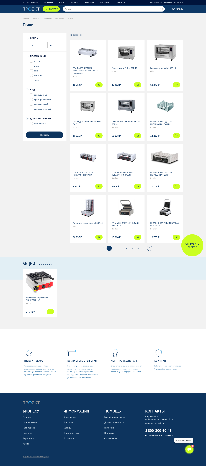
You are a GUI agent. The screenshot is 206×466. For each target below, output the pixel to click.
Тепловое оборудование (54, 18)
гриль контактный (42, 109)
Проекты (74, 2)
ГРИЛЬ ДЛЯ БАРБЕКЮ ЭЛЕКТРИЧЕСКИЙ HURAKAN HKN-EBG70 (85, 70)
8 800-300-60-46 (158, 430)
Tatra (36, 80)
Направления (30, 422)
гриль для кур (40, 94)
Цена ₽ (34, 38)
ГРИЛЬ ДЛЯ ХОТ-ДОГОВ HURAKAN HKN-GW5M (83, 173)
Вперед (149, 248)
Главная (26, 18)
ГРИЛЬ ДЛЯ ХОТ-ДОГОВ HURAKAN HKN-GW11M (161, 122)
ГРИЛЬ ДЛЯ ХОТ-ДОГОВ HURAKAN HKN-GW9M (161, 173)
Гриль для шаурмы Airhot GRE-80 (88, 223)
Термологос (89, 2)
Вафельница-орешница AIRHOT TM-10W (37, 298)
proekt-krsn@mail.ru (154, 423)
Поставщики (38, 56)
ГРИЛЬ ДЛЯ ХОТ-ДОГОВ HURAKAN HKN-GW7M (122, 173)
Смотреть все (45, 264)
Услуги (61, 2)
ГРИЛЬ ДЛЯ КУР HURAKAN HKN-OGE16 (126, 122)
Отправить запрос (192, 245)
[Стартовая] (31, 8)
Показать (44, 134)
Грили (70, 18)
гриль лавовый (41, 104)
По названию (76, 34)
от (33, 45)
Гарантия (109, 427)
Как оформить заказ (114, 416)
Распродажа (105, 2)
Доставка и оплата (30, 2)
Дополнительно (40, 118)
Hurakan (38, 75)
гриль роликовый (42, 99)
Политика (68, 438)
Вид (32, 89)
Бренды (67, 427)
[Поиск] (161, 8)
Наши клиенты (71, 433)
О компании (69, 416)
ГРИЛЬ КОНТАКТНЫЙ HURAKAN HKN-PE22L (164, 224)
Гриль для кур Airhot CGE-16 (163, 68)
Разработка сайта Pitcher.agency (36, 457)
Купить (99, 84)
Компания (48, 2)
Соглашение (110, 438)
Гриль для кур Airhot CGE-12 (124, 68)
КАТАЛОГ (53, 8)
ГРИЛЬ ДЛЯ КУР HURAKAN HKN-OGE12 (87, 122)
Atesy (36, 66)
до (51, 45)
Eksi (36, 70)
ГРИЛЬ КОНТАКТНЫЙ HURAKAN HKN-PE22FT (126, 224)
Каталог (36, 18)
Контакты (121, 2)
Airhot (37, 61)
